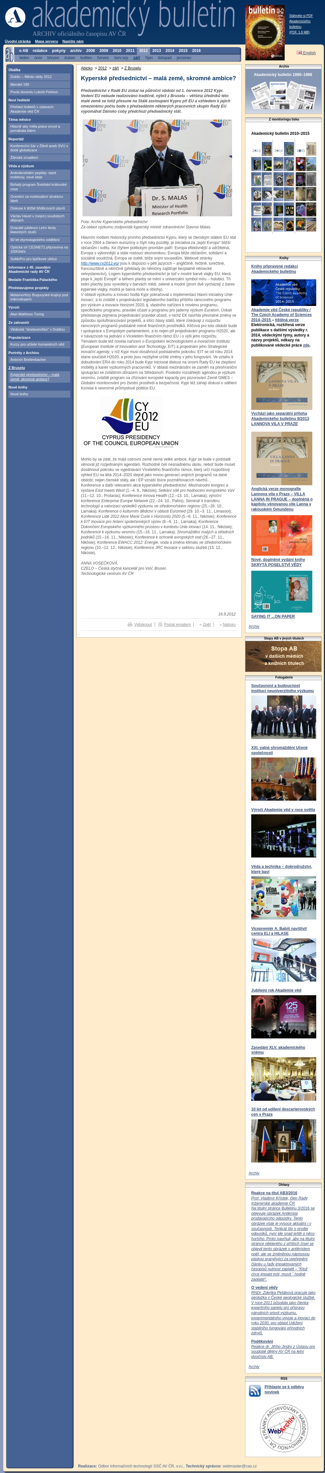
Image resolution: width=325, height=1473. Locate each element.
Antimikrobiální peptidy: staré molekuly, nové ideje (33, 175)
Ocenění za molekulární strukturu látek (36, 199)
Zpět (207, 624)
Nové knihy (18, 387)
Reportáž (16, 139)
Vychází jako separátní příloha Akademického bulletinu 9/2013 (280, 416)
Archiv (254, 626)
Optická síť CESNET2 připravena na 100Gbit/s (39, 249)
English (306, 53)
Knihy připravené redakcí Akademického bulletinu (274, 269)
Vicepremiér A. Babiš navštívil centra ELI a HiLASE (279, 931)
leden (24, 58)
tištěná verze (287, 320)
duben (69, 58)
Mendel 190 (19, 84)
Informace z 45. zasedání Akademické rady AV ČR (29, 269)
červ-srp (121, 58)
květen (86, 58)
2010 (117, 50)
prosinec (184, 58)
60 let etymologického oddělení (35, 240)
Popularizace (19, 337)
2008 (90, 50)
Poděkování (262, 1341)
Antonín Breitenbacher (28, 360)
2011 (130, 50)
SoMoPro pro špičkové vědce (33, 259)
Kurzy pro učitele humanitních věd (37, 344)
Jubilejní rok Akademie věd (276, 990)
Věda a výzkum (21, 166)
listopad (164, 58)
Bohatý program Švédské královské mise (38, 187)
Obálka (14, 70)
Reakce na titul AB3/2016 (274, 1193)
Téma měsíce (19, 119)
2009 (103, 50)
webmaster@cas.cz (240, 1466)
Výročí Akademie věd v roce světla (283, 809)
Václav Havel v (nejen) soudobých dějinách (37, 218)
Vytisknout (143, 624)
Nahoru (229, 624)
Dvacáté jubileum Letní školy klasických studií (33, 230)
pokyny (59, 50)
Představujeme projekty (28, 288)
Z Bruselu (16, 368)
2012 (143, 50)
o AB (23, 50)
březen (53, 58)
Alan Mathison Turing (27, 314)
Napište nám (73, 41)
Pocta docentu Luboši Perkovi (34, 92)
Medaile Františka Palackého (32, 280)
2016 (196, 50)
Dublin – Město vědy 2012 (31, 77)
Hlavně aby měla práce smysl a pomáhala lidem (35, 128)
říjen (149, 58)
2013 (156, 50)
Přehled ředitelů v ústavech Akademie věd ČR (32, 109)
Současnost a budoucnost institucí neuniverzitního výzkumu (282, 688)
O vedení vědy (264, 1287)
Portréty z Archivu (23, 353)
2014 (170, 50)
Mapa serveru (46, 41)
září (136, 58)
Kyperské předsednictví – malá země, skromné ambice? (34, 377)
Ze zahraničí (18, 322)
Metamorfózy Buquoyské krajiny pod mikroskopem (39, 297)
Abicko (87, 68)
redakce (40, 50)
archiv (76, 50)
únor (38, 58)
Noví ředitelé (19, 100)
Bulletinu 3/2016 (283, 1239)
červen (103, 58)
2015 (183, 50)
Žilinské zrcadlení (24, 157)
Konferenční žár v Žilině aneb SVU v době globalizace (39, 148)
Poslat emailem (177, 624)
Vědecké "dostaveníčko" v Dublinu (37, 329)
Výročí (14, 307)
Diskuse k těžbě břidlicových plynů (37, 208)
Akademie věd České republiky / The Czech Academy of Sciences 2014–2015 (281, 315)
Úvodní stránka (18, 41)
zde (306, 345)
